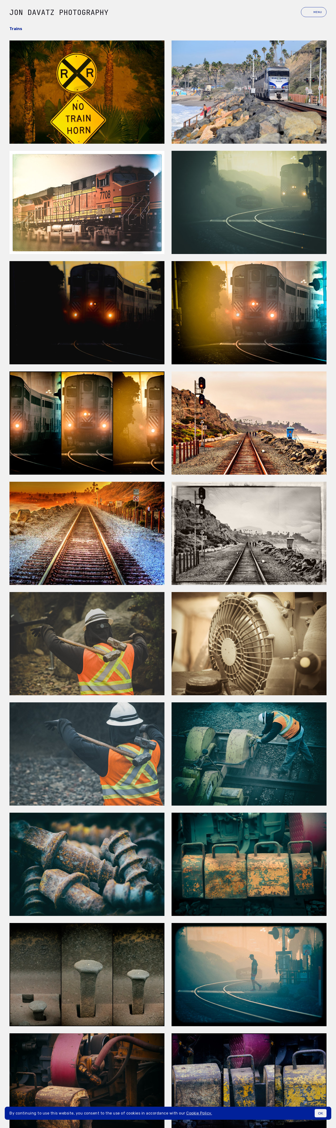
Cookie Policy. (199, 1113)
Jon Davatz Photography (59, 12)
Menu (313, 12)
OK (320, 1113)
